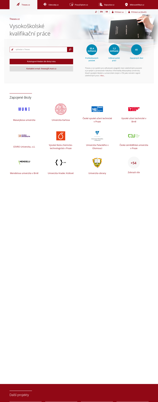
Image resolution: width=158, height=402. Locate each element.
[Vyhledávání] (96, 11)
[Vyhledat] (70, 49)
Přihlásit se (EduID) (138, 12)
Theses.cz (15, 19)
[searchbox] (41, 49)
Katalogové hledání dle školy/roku (41, 61)
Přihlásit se (119, 12)
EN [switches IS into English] (101, 11)
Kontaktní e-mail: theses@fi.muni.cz (41, 68)
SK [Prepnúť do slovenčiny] (107, 11)
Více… (102, 75)
